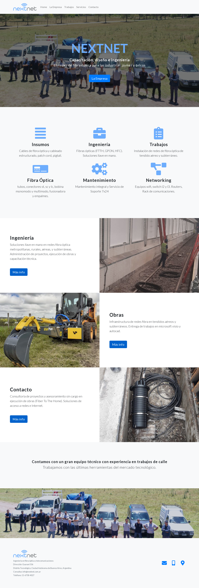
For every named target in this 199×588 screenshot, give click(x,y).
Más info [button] (19, 272)
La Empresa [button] (99, 78)
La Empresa (55, 6)
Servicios (81, 6)
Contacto (93, 6)
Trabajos (69, 6)
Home (44, 6)
